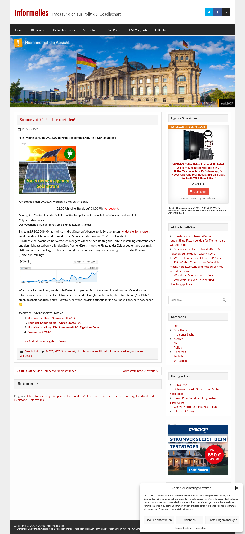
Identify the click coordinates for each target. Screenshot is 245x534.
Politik (178, 347)
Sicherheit (180, 352)
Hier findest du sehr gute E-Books (44, 341)
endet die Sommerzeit (135, 231)
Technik (178, 356)
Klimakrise (38, 30)
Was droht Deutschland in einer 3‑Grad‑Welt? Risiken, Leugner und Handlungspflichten (192, 280)
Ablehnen (190, 520)
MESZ (49, 351)
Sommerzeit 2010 (39, 332)
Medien (178, 339)
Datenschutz (200, 528)
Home (19, 30)
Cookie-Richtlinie (183, 528)
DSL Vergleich (138, 30)
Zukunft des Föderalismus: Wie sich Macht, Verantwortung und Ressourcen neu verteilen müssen (196, 267)
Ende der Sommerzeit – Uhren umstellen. (54, 322)
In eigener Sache (184, 334)
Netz (177, 343)
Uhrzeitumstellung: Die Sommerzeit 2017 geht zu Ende (63, 327)
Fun (176, 325)
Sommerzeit (68, 351)
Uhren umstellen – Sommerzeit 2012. (52, 318)
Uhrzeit (103, 351)
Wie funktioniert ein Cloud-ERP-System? (199, 258)
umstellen (137, 351)
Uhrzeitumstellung (119, 351)
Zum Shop (200, 191)
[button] (237, 488)
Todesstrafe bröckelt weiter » (140, 371)
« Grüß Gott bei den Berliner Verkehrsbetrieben (46, 371)
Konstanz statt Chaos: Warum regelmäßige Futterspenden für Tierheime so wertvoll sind (197, 240)
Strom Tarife (91, 30)
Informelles (31, 13)
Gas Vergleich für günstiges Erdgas (195, 406)
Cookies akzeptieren (159, 520)
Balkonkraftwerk (64, 30)
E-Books (160, 30)
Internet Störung (184, 411)
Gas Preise (114, 30)
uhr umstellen (90, 351)
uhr (78, 351)
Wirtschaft (180, 360)
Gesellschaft (32, 351)
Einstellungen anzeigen (222, 520)
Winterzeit (26, 355)
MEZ (57, 351)
